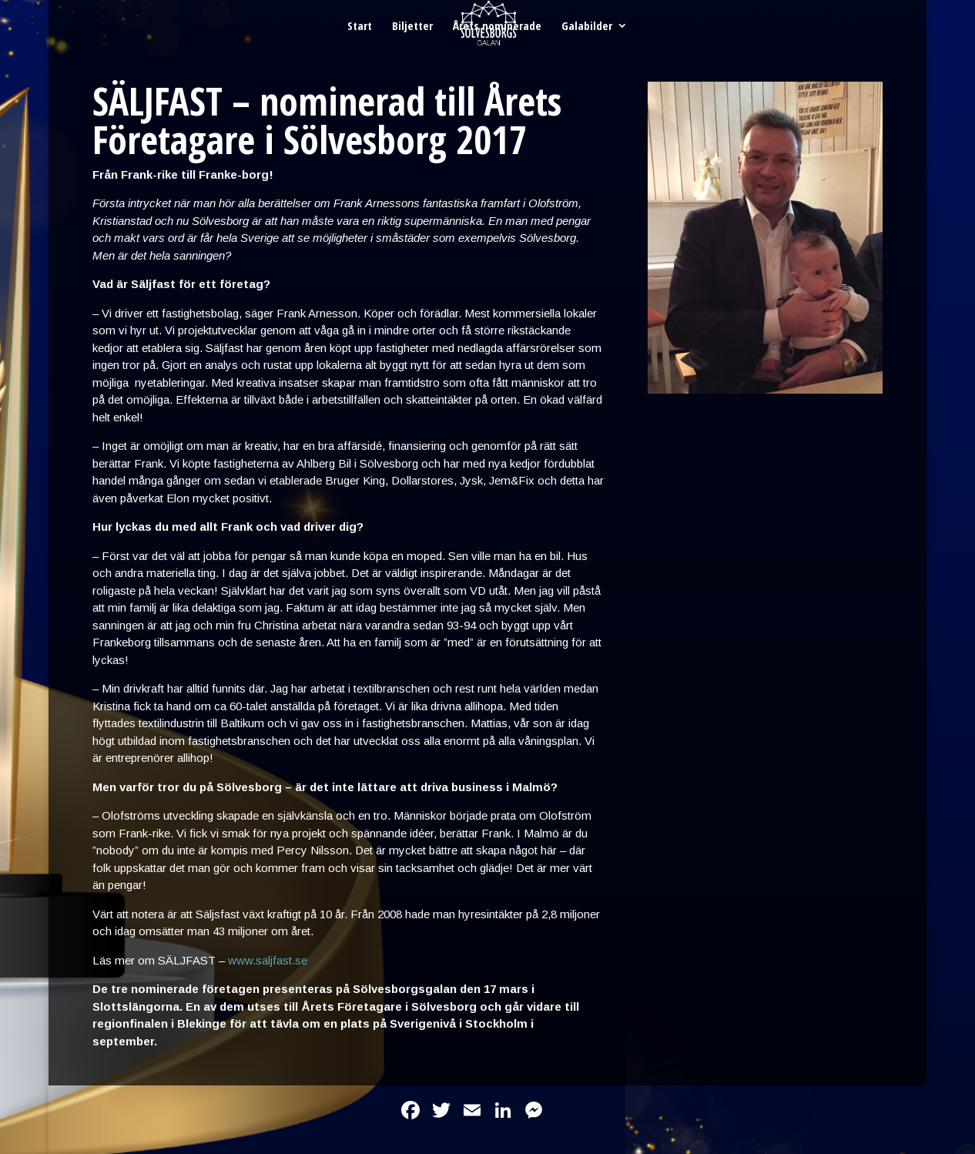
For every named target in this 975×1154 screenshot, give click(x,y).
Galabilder (586, 26)
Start (359, 26)
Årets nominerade (497, 26)
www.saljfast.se (267, 960)
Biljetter (412, 26)
